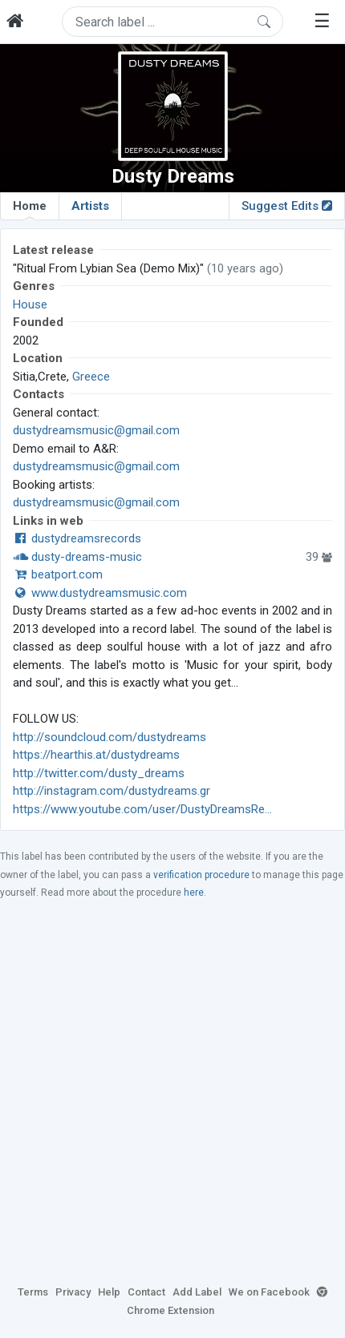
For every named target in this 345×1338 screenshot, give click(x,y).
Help (109, 1292)
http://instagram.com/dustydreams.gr (111, 791)
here (194, 892)
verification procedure (201, 875)
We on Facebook (269, 1292)
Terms (33, 1292)
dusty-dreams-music (77, 557)
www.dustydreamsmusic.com (100, 593)
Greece (91, 376)
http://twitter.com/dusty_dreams (99, 773)
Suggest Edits (287, 206)
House (30, 304)
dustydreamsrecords (77, 538)
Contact (146, 1292)
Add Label (196, 1292)
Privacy (73, 1292)
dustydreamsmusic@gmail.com (96, 430)
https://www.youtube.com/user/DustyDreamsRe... (142, 809)
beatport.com (58, 574)
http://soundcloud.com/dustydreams (109, 737)
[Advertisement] (172, 1091)
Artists (90, 206)
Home (30, 209)
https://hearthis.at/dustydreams (96, 755)
